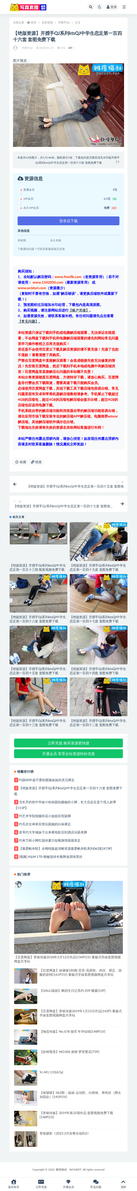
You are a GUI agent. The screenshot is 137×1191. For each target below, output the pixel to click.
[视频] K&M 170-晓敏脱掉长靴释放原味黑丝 (50, 857)
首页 (33, 22)
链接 (36, 462)
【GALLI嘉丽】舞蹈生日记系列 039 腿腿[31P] (73, 990)
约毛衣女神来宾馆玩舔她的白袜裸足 (45, 824)
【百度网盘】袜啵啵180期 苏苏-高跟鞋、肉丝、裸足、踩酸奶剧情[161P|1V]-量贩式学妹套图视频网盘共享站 (81, 972)
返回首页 (13, 1184)
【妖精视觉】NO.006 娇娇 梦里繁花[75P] (69, 1052)
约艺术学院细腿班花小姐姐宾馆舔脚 (45, 816)
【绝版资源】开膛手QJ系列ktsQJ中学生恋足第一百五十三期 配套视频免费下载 (37, 567)
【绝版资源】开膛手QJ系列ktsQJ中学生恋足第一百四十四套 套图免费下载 (98, 671)
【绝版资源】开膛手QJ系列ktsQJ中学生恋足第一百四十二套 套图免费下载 (98, 723)
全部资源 (47, 22)
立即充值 (41, 1184)
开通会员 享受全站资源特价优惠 (68, 753)
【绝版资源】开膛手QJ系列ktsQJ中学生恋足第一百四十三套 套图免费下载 (37, 723)
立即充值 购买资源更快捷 (68, 743)
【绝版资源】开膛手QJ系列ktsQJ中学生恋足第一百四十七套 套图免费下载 (98, 619)
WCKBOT (75, 1169)
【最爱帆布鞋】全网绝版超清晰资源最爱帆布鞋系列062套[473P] (65, 848)
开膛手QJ (64, 22)
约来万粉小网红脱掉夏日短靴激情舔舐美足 (50, 840)
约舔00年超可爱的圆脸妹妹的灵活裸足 (47, 780)
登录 (112, 7)
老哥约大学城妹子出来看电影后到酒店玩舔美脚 (53, 832)
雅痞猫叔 (61, 1169)
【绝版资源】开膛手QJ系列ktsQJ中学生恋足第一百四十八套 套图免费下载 (37, 619)
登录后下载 (68, 221)
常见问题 (95, 1184)
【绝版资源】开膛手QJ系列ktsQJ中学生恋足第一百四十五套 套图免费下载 (37, 671)
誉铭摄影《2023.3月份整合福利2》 (65, 1133)
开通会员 (68, 1184)
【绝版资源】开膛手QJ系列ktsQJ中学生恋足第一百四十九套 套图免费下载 (98, 567)
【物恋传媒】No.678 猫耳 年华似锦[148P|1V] (72, 1031)
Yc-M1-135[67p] (51, 1072)
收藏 (20, 462)
